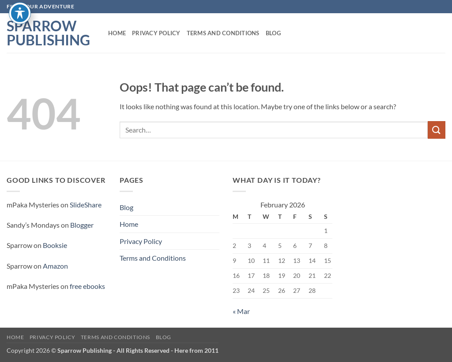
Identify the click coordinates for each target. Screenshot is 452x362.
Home (117, 33)
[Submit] (436, 129)
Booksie (55, 245)
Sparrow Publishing (48, 33)
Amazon (55, 266)
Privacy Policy (156, 33)
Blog (273, 33)
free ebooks (87, 286)
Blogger (82, 225)
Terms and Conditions (223, 33)
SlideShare (86, 204)
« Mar (241, 311)
